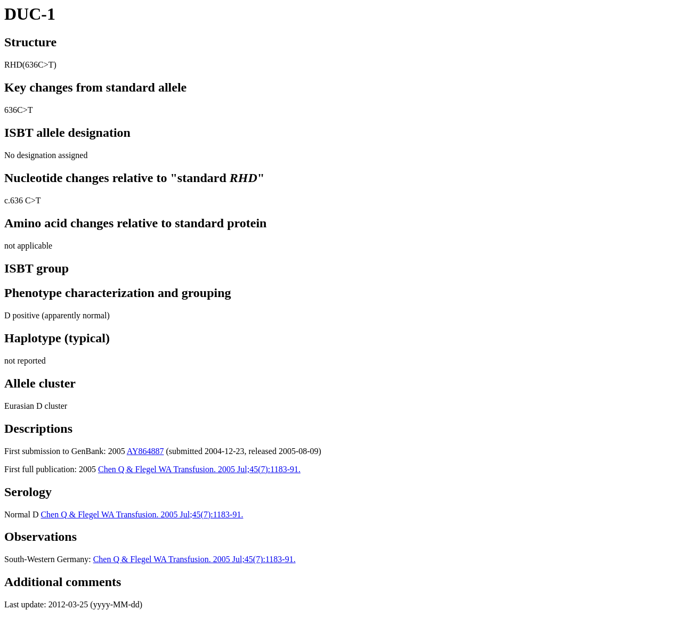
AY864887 (145, 451)
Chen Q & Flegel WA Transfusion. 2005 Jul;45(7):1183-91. (199, 469)
